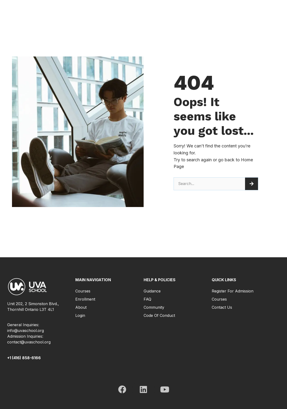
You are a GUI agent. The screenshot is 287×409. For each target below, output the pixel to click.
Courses (82, 291)
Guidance (152, 291)
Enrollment (85, 299)
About (81, 307)
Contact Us (222, 307)
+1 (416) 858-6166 (24, 357)
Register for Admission (232, 291)
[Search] (251, 184)
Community (154, 307)
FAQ (147, 299)
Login (80, 315)
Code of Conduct (159, 315)
